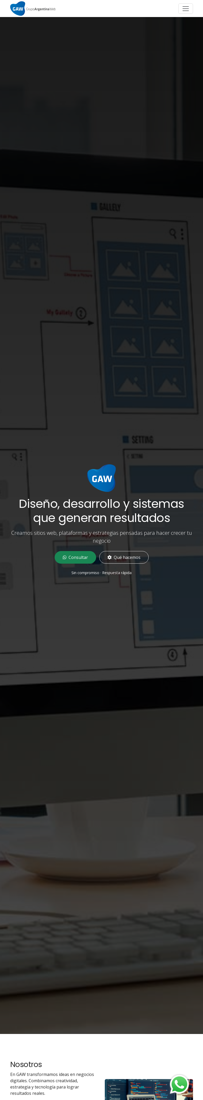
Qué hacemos (123, 557)
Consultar (75, 557)
